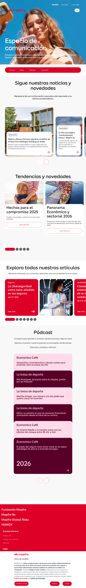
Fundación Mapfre (13, 509)
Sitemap (6, 543)
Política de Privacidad (37, 578)
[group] (21, 297)
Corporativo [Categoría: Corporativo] (13, 135)
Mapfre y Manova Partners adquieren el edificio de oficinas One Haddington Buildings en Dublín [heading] (29, 140)
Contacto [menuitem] (44, 70)
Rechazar (54, 583)
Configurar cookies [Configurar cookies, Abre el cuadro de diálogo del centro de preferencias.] (21, 583)
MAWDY (6, 524)
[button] (10, 249)
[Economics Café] (43, 456)
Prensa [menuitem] (11, 70)
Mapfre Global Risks (15, 519)
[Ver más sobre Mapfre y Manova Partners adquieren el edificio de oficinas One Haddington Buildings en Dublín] (48, 152)
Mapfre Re (8, 514)
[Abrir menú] (77, 10)
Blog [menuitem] (22, 70)
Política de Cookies (20, 578)
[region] (43, 300)
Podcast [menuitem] (32, 70)
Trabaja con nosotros (11, 539)
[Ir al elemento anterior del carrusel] (39, 480)
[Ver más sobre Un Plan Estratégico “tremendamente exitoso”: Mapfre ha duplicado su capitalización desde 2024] (77, 152)
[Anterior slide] (39, 162)
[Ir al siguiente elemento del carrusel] (46, 480)
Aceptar (67, 583)
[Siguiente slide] (46, 162)
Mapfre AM (7, 536)
